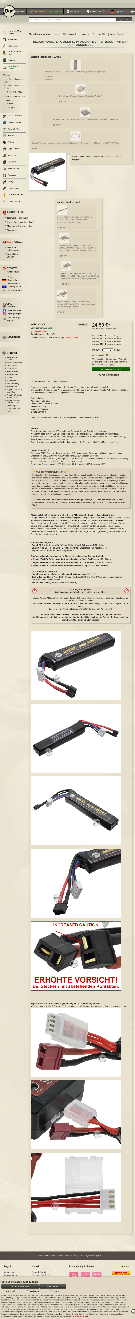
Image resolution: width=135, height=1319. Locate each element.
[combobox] (72, 20)
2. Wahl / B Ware (11, 201)
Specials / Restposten (13, 195)
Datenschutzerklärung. (79, 1316)
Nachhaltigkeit (12, 406)
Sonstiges (9, 182)
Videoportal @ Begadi (13, 319)
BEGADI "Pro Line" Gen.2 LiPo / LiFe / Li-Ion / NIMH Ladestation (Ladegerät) (85, 119)
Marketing (34, 1291)
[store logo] (9, 11)
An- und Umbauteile (12, 116)
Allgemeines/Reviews (20, 226)
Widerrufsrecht (12, 375)
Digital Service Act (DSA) (13, 410)
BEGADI (41, 324)
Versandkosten (110, 329)
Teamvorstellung (18, 218)
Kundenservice (12, 381)
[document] (67, 1298)
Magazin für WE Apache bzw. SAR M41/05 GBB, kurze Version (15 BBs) (75, 72)
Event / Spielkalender (20, 222)
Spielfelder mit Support (13, 255)
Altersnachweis (12, 371)
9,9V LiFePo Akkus (15, 92)
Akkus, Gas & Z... (70, 34)
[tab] (83, 324)
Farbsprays (9, 175)
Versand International (14, 362)
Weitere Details (72, 337)
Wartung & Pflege (12, 129)
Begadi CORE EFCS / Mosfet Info (15, 391)
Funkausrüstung (11, 188)
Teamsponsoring (13, 384)
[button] (116, 11)
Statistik (57, 1291)
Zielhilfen (8, 142)
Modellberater (10, 46)
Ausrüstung (9, 162)
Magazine (9, 60)
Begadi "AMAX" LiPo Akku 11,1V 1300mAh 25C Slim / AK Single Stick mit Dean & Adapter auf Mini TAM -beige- (75, 219)
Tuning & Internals (12, 122)
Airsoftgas (9, 104)
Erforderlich (11, 1291)
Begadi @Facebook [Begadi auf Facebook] (14, 310)
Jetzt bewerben (15, 290)
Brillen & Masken (11, 169)
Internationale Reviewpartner (14, 285)
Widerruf (13, 337)
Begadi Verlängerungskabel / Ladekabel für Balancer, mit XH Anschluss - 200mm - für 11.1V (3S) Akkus (75, 143)
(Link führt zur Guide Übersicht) (54, 582)
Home (56, 34)
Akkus (84, 34)
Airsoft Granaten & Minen (12, 53)
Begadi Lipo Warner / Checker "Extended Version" (80, 96)
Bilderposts (12, 230)
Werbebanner (12, 387)
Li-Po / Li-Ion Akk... (98, 34)
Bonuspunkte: (98, 355)
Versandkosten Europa (12, 358)
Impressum (9, 1272)
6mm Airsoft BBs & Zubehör (12, 32)
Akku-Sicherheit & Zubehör (15, 96)
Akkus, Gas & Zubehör (10, 67)
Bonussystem (12, 368)
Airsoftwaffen (10, 39)
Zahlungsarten (12, 365)
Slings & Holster (11, 149)
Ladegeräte (10, 100)
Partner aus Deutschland (13, 278)
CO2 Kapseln (10, 108)
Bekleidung (9, 155)
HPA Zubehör (10, 136)
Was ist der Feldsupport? (13, 248)
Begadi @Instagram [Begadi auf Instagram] (14, 314)
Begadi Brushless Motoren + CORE (13, 402)
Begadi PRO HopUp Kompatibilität (14, 396)
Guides (9, 378)
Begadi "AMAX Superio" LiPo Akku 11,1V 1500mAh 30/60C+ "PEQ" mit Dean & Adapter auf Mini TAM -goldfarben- (76, 304)
